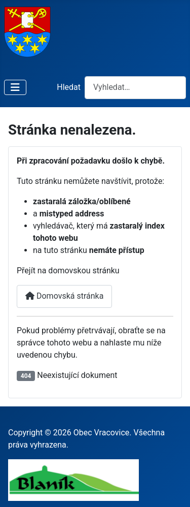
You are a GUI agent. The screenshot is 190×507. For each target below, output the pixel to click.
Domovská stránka (64, 296)
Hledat (69, 87)
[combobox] (135, 87)
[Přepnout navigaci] (15, 87)
